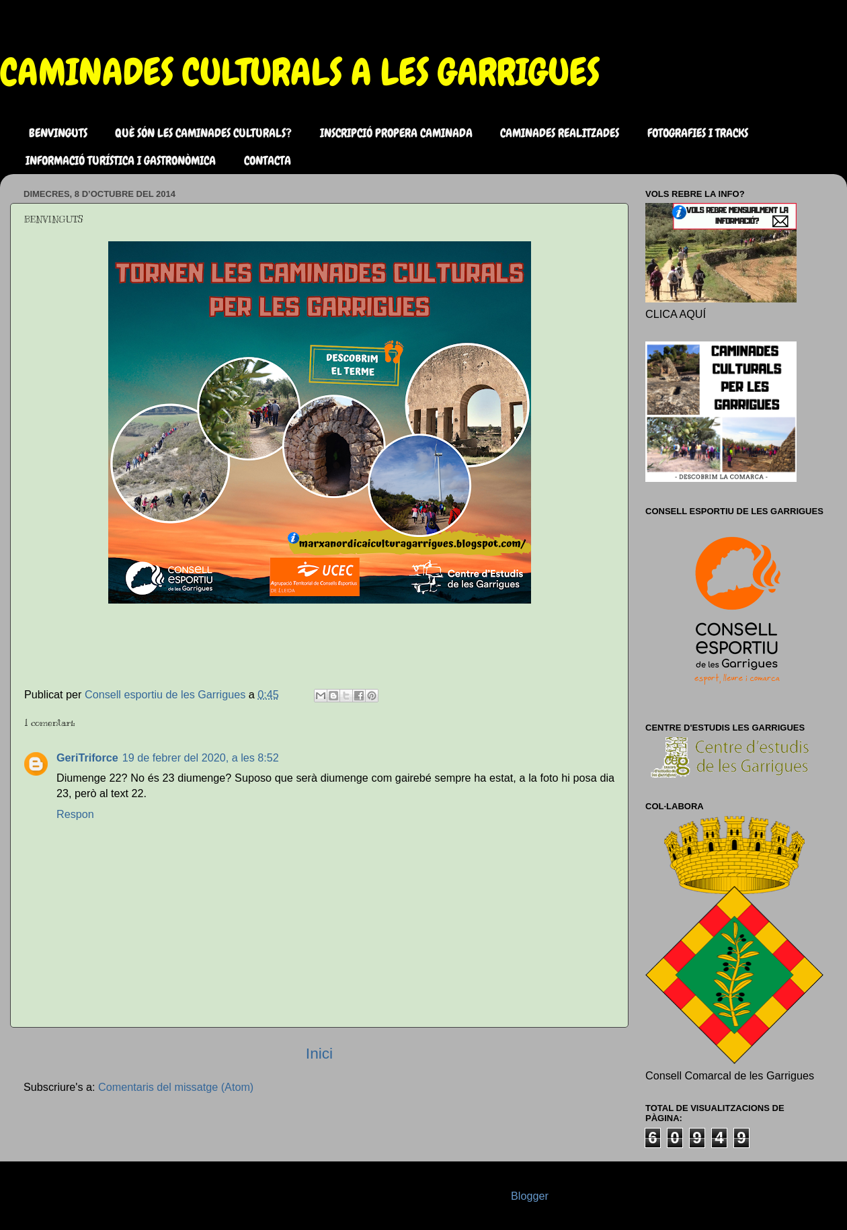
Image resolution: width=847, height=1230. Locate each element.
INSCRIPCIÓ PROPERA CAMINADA (396, 132)
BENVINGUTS (58, 132)
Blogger (529, 1196)
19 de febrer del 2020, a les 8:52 (200, 757)
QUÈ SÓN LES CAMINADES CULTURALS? (203, 132)
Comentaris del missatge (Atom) (175, 1087)
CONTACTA (267, 160)
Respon (75, 814)
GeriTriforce (87, 757)
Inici (319, 1053)
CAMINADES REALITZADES (559, 132)
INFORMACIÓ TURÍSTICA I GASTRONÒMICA (121, 160)
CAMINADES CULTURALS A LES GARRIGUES (300, 72)
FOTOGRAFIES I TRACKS (697, 132)
